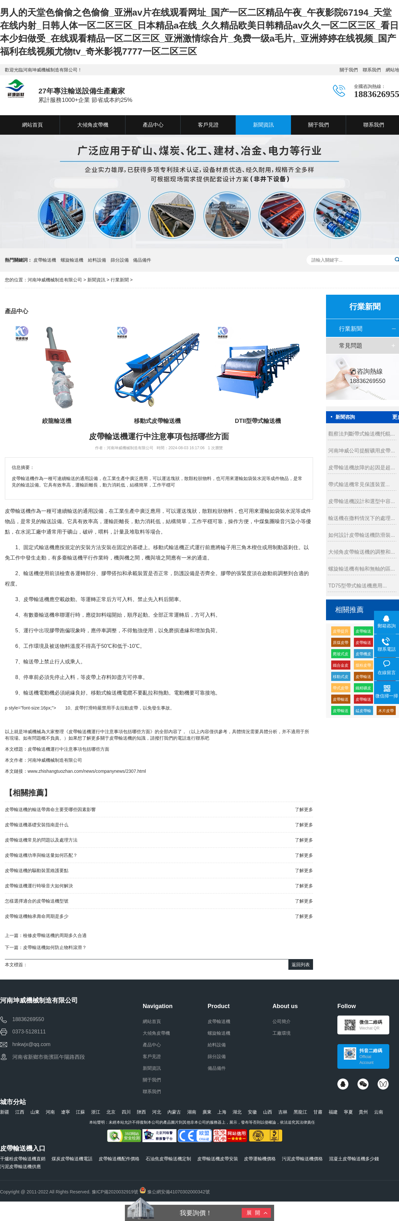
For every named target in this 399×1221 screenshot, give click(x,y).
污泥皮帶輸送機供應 (20, 1166)
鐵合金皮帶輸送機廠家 (340, 666)
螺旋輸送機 (72, 260)
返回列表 (301, 964)
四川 (126, 1112)
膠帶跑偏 (59, 630)
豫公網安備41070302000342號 (174, 1191)
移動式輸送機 (168, 547)
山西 (267, 1112)
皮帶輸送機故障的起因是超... (361, 467)
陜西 (141, 1112)
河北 (156, 1112)
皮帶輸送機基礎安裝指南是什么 (36, 824)
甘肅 (317, 1112)
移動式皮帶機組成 (340, 677)
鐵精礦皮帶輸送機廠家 (363, 689)
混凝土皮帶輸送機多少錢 (354, 1158)
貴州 (363, 1112)
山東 (35, 1112)
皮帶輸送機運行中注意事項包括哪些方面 (68, 749)
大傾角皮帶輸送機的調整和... (361, 552)
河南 (50, 1112)
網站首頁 (152, 1021)
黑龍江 (300, 1112)
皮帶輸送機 (44, 260)
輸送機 (46, 547)
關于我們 (349, 69)
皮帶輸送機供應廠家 (340, 712)
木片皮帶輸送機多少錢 (386, 712)
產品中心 (152, 1044)
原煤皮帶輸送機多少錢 (340, 643)
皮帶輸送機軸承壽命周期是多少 (36, 916)
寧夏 (348, 1112)
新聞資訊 (96, 279)
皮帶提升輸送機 (340, 632)
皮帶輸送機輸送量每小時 (363, 700)
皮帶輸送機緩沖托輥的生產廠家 (340, 700)
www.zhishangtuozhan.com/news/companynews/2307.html (87, 771)
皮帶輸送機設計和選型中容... (361, 501)
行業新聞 (120, 279)
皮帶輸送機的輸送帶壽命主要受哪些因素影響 (50, 809)
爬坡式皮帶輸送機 (340, 655)
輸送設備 (51, 521)
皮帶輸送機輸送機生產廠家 (363, 632)
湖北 (237, 1112)
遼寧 (65, 1112)
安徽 (252, 1112)
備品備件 (142, 260)
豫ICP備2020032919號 (115, 1191)
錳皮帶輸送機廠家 (363, 712)
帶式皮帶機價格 (340, 689)
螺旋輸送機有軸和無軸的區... (361, 569)
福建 (333, 1112)
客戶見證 (152, 1056)
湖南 (191, 1112)
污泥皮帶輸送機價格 (302, 1158)
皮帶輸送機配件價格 (119, 1158)
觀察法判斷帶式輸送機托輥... (361, 434)
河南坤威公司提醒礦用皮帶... (361, 450)
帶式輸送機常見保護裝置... (359, 484)
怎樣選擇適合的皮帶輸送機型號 (36, 901)
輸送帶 (31, 661)
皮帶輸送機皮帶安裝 (217, 1158)
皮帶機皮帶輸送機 (363, 655)
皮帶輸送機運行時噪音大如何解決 (39, 885)
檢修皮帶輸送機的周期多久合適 (55, 935)
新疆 (4, 1112)
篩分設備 (120, 260)
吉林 (282, 1112)
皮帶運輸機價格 (260, 1158)
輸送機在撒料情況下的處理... (361, 518)
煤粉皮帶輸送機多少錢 (363, 666)
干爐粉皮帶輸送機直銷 (22, 1158)
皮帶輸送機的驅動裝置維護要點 (36, 870)
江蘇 (80, 1112)
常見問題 (350, 345)
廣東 (207, 1112)
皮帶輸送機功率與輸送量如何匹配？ (41, 855)
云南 (378, 1112)
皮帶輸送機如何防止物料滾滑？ (55, 947)
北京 (110, 1112)
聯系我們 (372, 69)
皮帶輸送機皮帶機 (363, 677)
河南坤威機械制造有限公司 (55, 279)
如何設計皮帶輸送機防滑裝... (361, 535)
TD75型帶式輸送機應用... (357, 585)
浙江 (95, 1112)
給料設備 (97, 260)
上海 (221, 1112)
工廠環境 (281, 1033)
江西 (19, 1112)
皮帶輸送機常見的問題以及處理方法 (41, 840)
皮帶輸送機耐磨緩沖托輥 (363, 643)
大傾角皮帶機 (156, 1033)
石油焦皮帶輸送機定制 (168, 1158)
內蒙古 (174, 1112)
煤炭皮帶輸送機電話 (72, 1158)
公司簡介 (281, 1021)
